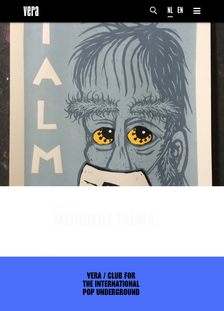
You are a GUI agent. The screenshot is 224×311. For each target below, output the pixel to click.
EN (180, 10)
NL (170, 10)
